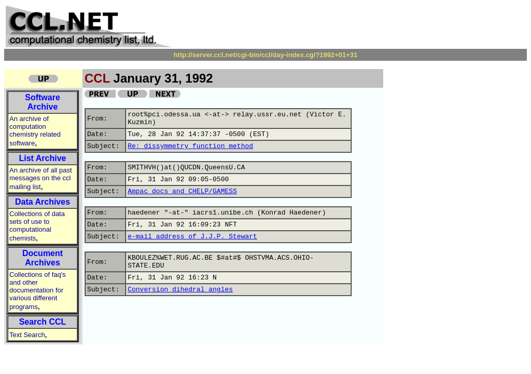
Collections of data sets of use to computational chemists (37, 226)
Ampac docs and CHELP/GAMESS (182, 191)
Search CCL (42, 321)
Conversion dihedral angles (180, 289)
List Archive (42, 158)
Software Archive (42, 102)
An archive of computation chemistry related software (35, 131)
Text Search (27, 335)
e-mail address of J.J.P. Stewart (192, 237)
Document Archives (42, 258)
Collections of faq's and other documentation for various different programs (37, 291)
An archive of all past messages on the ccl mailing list (40, 178)
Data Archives (42, 201)
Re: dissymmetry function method (190, 146)
